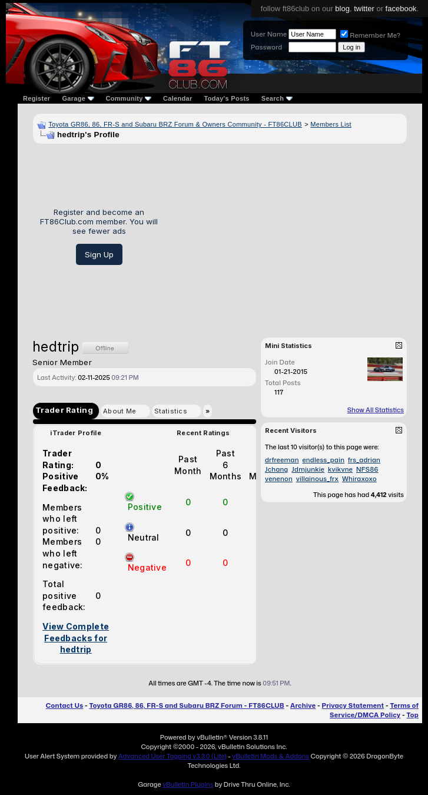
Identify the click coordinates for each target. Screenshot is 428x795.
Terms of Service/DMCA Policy (374, 710)
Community (129, 98)
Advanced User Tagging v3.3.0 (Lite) (172, 756)
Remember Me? (370, 35)
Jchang (276, 469)
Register (36, 98)
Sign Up (99, 254)
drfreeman (282, 460)
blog (342, 8)
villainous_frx (317, 478)
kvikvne (340, 469)
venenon (279, 478)
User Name (269, 34)
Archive (303, 705)
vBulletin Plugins (187, 784)
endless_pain (323, 460)
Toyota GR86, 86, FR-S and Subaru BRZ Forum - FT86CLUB (186, 705)
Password (266, 47)
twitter (364, 8)
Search (277, 98)
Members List (330, 124)
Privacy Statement (353, 705)
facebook (401, 8)
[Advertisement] (286, 236)
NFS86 (367, 469)
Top (413, 715)
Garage (78, 98)
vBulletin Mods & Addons (270, 756)
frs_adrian (364, 460)
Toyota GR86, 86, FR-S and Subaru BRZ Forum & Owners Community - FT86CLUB (175, 124)
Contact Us (64, 705)
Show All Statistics (375, 410)
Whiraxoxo (359, 478)
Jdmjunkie (307, 469)
